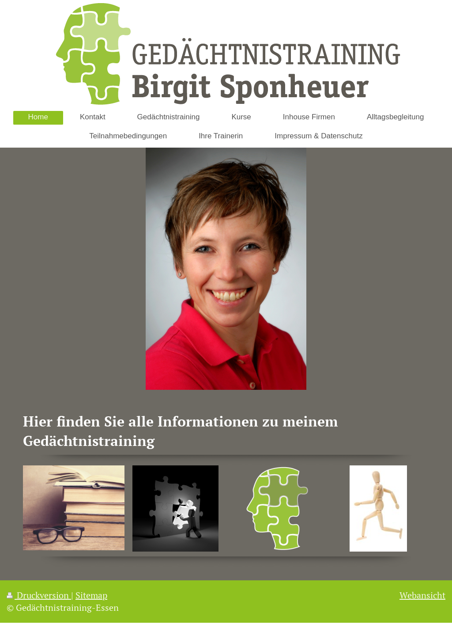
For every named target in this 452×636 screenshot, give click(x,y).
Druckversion (39, 595)
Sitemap (91, 595)
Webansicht (422, 595)
